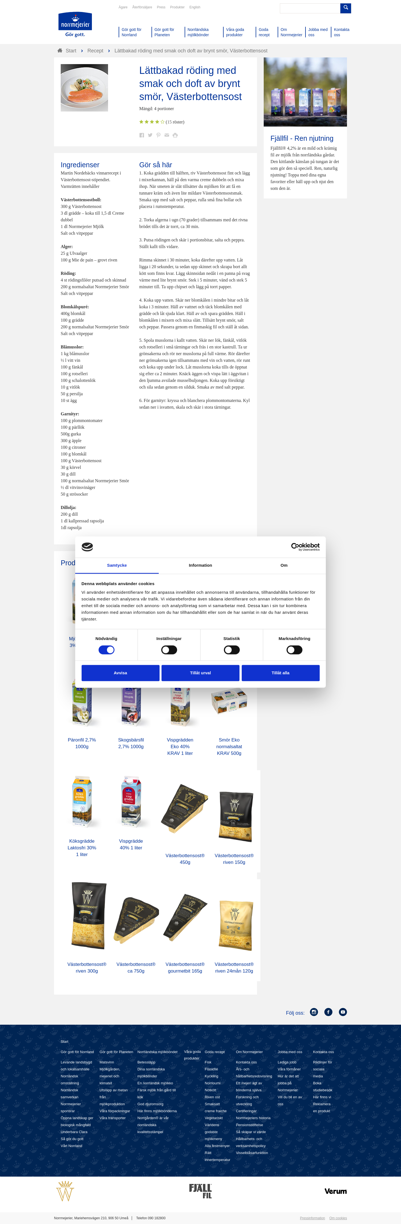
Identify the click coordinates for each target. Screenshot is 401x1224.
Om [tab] (283, 565)
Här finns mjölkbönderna (157, 1111)
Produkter (177, 7)
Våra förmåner (289, 1069)
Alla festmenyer (217, 1146)
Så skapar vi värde (251, 1132)
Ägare (123, 7)
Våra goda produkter (192, 1055)
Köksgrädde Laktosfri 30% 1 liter (82, 847)
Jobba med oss (290, 1052)
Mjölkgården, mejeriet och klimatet (110, 1076)
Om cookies (338, 1218)
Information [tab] (200, 565)
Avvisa (120, 673)
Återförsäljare (142, 7)
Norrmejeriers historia (253, 1118)
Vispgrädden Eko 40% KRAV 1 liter (180, 746)
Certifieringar (246, 1111)
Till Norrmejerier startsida (75, 24)
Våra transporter (113, 1118)
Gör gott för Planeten (116, 1052)
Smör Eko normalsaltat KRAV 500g (229, 746)
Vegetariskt (213, 1118)
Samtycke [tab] (117, 565)
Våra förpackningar (115, 1111)
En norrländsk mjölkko (155, 1083)
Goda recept (215, 1052)
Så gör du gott (72, 1139)
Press (161, 7)
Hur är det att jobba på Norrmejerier (288, 1083)
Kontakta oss (246, 1062)
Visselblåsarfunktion (252, 1153)
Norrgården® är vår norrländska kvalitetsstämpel (152, 1125)
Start (64, 1041)
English (194, 7)
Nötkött (210, 1090)
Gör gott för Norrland (77, 1052)
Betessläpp (146, 1062)
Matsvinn (107, 1062)
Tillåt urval (200, 673)
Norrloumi (212, 1083)
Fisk (208, 1062)
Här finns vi (322, 1097)
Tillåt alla (281, 673)
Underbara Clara (74, 1132)
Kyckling (211, 1076)
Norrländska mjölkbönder (157, 1052)
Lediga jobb (287, 1062)
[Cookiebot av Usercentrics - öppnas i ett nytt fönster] (295, 547)
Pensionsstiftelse (249, 1125)
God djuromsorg (150, 1104)
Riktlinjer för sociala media (322, 1069)
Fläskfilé (211, 1069)
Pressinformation (312, 1218)
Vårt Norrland (71, 1146)
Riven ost (212, 1097)
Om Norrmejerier (249, 1052)
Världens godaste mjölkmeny (213, 1132)
